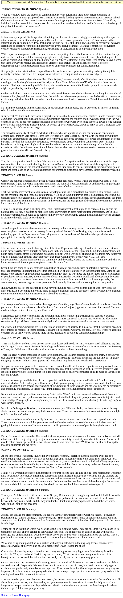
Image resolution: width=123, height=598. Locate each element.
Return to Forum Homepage (15, 595)
